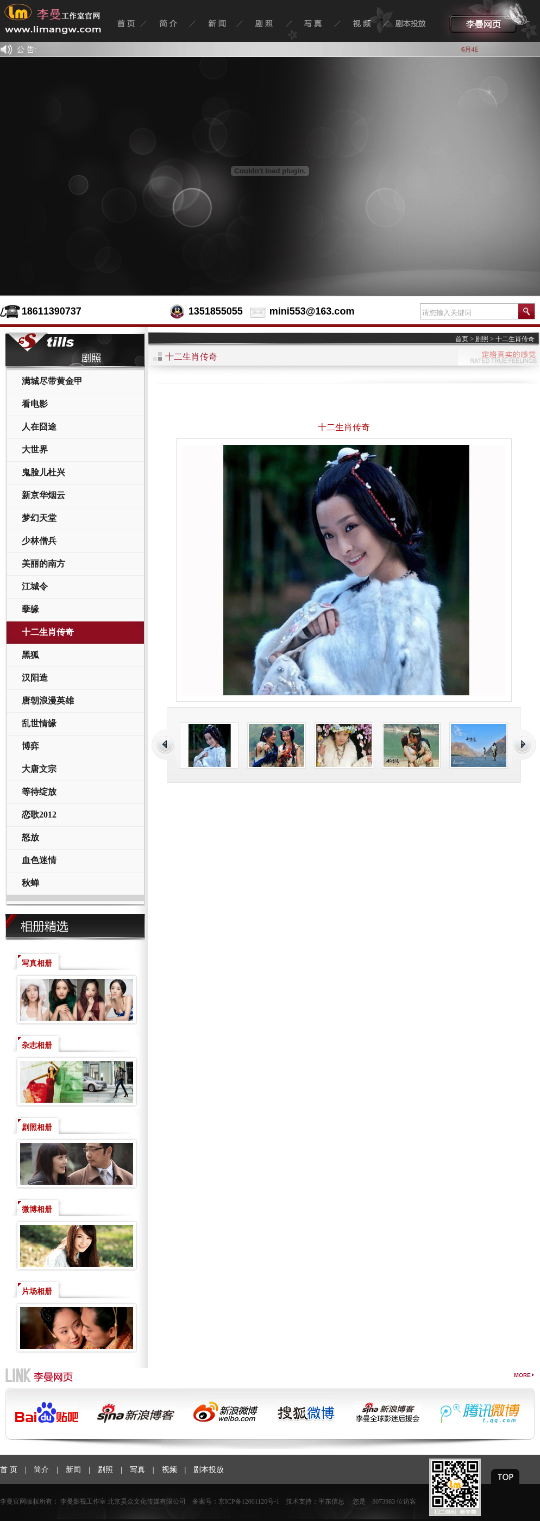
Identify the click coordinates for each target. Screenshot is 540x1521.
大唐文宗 (39, 769)
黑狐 (30, 654)
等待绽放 (39, 791)
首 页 (8, 1470)
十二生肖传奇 (48, 632)
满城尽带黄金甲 (52, 381)
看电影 (35, 403)
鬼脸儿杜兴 (43, 472)
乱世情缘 (39, 723)
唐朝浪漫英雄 (48, 700)
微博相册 (37, 1209)
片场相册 (37, 1291)
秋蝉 (30, 883)
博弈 (30, 746)
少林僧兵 (39, 540)
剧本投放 (208, 1470)
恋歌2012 (39, 814)
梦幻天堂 (39, 518)
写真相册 (37, 963)
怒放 (30, 837)
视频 (169, 1470)
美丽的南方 (43, 563)
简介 (41, 1470)
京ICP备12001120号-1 (248, 1501)
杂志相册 (37, 1045)
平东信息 (331, 1501)
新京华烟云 (43, 495)
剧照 (481, 339)
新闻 (73, 1470)
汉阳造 (35, 677)
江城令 (35, 586)
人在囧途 (39, 426)
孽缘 (30, 609)
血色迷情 (39, 860)
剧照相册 (37, 1127)
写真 (137, 1470)
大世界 (35, 449)
